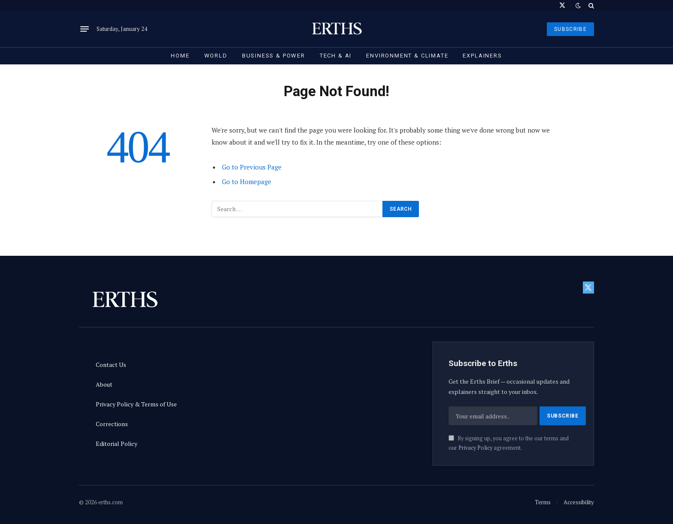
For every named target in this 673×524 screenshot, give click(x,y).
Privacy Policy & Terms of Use (136, 404)
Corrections (112, 424)
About (104, 384)
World (215, 55)
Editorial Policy (116, 443)
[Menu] (84, 29)
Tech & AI (336, 55)
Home (180, 55)
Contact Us (111, 364)
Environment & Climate (407, 55)
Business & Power (273, 55)
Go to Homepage (246, 181)
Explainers (482, 55)
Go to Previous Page (252, 167)
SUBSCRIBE (570, 29)
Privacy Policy (475, 447)
